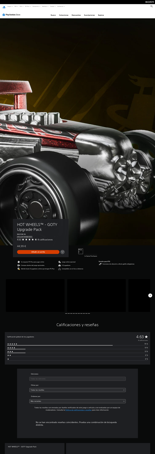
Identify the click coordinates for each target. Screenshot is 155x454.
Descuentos (76, 13)
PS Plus (27, 6)
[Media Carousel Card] (35, 293)
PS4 (21, 6)
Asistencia (60, 6)
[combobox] (77, 377)
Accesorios (36, 6)
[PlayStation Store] (12, 12)
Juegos (9, 6)
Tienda (52, 6)
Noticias (44, 6)
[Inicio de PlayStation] (4, 6)
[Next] (150, 293)
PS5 (16, 6)
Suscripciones (89, 13)
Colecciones (63, 13)
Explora (101, 13)
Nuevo (53, 13)
